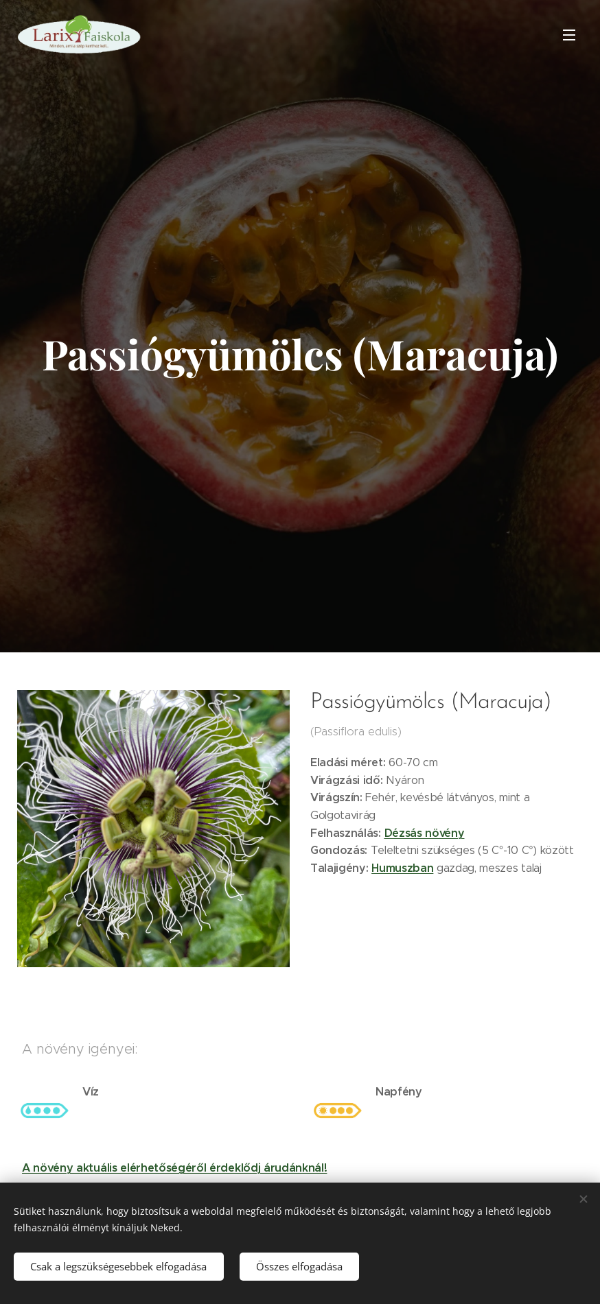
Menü (569, 35)
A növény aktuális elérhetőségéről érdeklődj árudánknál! (174, 1168)
